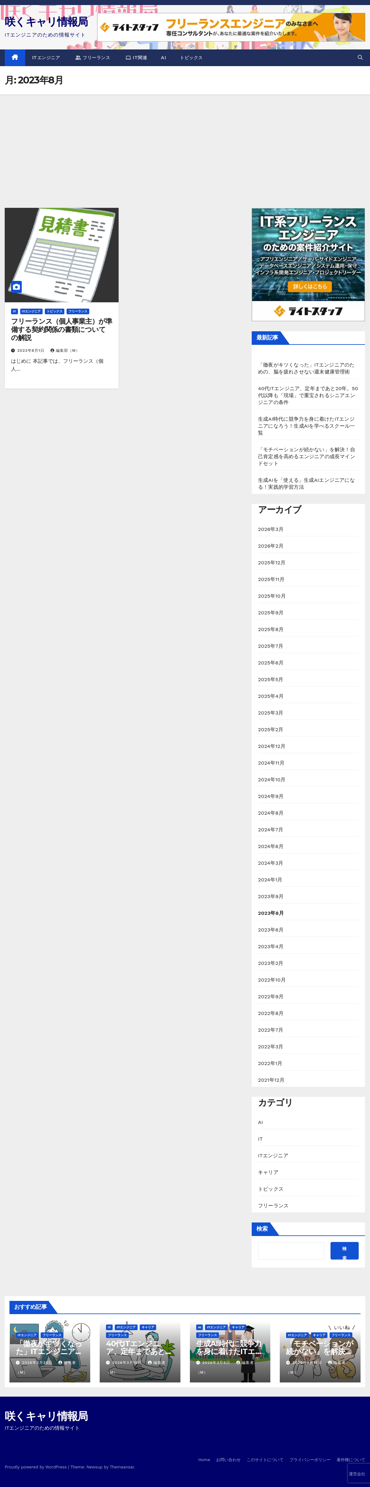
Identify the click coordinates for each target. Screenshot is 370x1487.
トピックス (191, 57)
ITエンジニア (46, 57)
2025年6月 (271, 663)
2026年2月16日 (308, 1362)
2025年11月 (271, 579)
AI (163, 57)
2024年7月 (270, 830)
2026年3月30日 (38, 1362)
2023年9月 (271, 896)
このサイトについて (265, 1459)
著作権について (351, 1459)
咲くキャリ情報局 (46, 21)
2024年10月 (272, 780)
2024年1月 (270, 880)
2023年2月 (271, 963)
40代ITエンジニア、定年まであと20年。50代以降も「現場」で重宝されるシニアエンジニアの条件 (308, 395)
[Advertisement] (185, 142)
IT (14, 311)
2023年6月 (271, 930)
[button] (360, 57)
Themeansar (122, 1467)
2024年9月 (271, 796)
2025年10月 (272, 596)
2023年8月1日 (31, 350)
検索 (262, 1228)
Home (204, 1459)
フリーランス (92, 57)
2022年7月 (270, 1030)
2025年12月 (271, 563)
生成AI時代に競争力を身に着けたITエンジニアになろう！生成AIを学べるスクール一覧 (306, 426)
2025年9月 (271, 613)
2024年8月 (271, 813)
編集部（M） (65, 350)
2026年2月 (271, 546)
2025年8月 (271, 629)
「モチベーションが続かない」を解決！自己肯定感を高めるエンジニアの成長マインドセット (306, 456)
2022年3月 (271, 1047)
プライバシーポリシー (310, 1459)
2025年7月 (270, 646)
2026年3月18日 (128, 1362)
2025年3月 (271, 713)
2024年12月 (271, 746)
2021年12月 (271, 1080)
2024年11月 (271, 763)
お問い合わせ (228, 1459)
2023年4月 (271, 946)
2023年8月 (271, 913)
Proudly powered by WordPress (36, 1467)
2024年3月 (271, 863)
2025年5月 (271, 679)
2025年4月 (271, 696)
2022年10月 (272, 980)
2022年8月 (271, 1013)
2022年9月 (271, 997)
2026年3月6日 (217, 1362)
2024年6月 (271, 846)
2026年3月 (271, 529)
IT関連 (136, 57)
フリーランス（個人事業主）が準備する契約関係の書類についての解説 (61, 329)
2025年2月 (271, 729)
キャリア (268, 1172)
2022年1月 (270, 1063)
